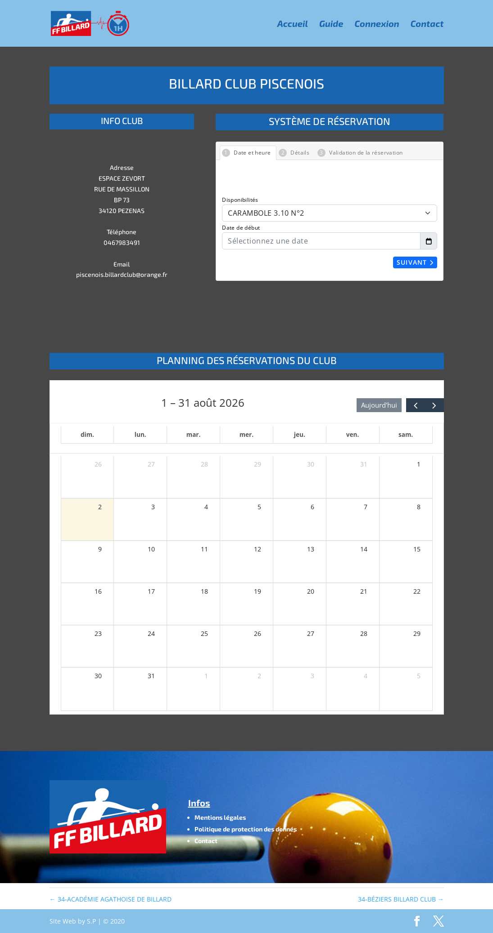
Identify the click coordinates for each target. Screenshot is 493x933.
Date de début (241, 227)
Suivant (415, 262)
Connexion (377, 24)
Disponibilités (240, 199)
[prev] (415, 405)
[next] (434, 405)
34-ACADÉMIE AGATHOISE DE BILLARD (111, 899)
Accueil (292, 24)
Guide (331, 24)
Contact (427, 24)
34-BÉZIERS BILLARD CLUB (401, 899)
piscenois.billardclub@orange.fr (121, 274)
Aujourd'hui (379, 404)
